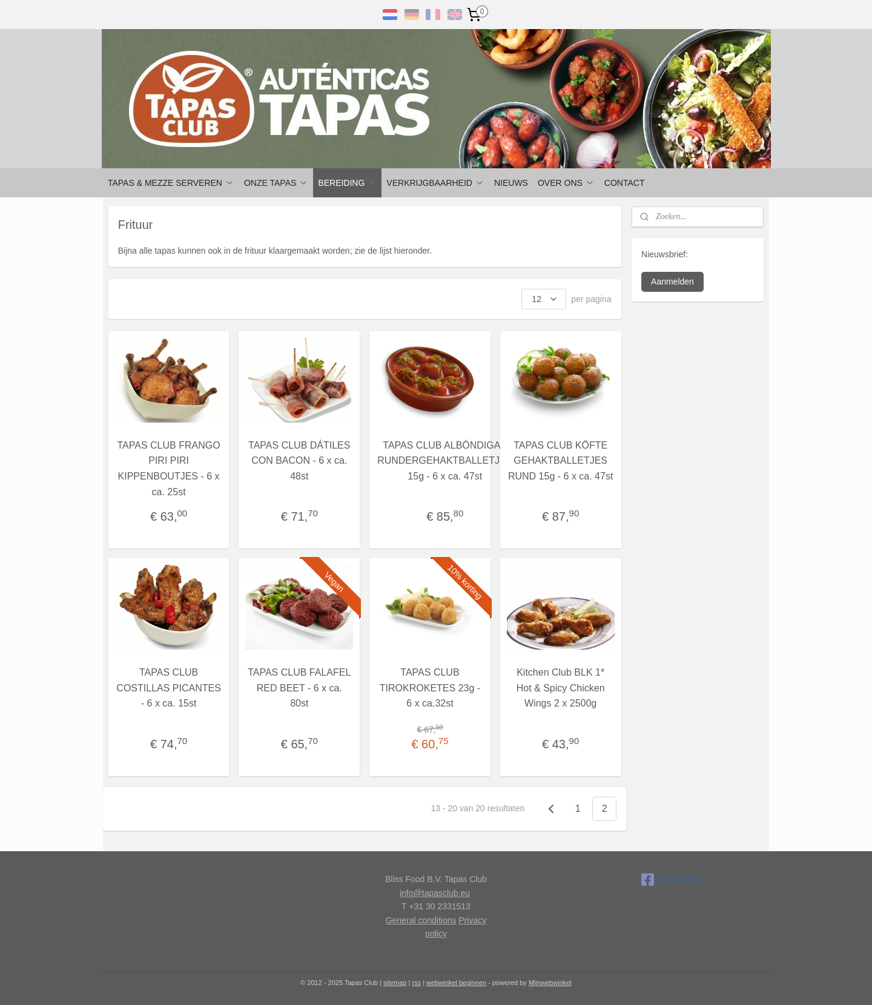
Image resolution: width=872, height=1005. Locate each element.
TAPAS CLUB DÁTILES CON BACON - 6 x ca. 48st (299, 460)
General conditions (421, 920)
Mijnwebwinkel (550, 982)
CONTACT (624, 183)
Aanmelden (672, 281)
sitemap (395, 982)
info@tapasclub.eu (435, 893)
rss (416, 982)
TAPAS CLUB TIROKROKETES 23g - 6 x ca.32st (430, 687)
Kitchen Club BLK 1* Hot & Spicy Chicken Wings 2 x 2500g (561, 687)
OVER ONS (566, 183)
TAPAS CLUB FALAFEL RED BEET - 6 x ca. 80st (299, 687)
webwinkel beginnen (456, 982)
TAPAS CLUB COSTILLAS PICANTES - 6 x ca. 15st (168, 687)
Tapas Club (670, 879)
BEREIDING (347, 183)
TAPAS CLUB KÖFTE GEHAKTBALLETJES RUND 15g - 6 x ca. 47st (560, 460)
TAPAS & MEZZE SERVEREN (171, 183)
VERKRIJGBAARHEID (435, 183)
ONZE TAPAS (276, 183)
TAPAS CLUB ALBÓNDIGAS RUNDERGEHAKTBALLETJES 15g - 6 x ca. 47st (444, 460)
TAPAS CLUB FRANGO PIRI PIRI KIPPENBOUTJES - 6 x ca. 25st (168, 468)
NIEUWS (511, 183)
